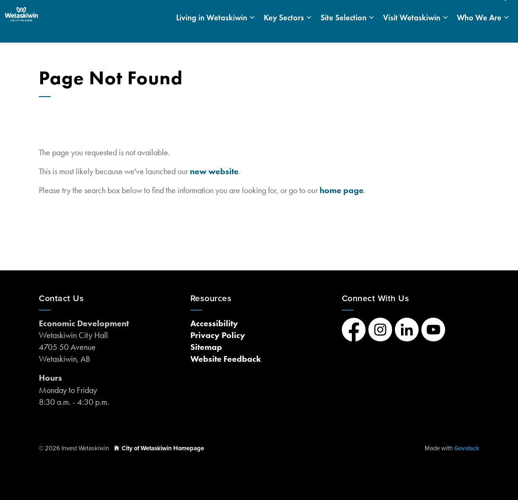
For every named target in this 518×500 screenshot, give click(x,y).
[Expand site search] (501, 10)
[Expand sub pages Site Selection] (371, 32)
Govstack (466, 448)
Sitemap (206, 347)
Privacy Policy (217, 335)
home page (342, 190)
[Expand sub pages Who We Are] (506, 32)
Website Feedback (225, 359)
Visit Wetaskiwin (411, 32)
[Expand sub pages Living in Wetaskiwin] (252, 32)
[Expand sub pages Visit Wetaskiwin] (445, 32)
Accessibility (214, 323)
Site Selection (343, 32)
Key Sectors (284, 32)
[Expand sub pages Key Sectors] (308, 32)
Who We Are (479, 32)
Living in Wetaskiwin (211, 32)
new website (214, 171)
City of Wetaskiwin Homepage (159, 448)
